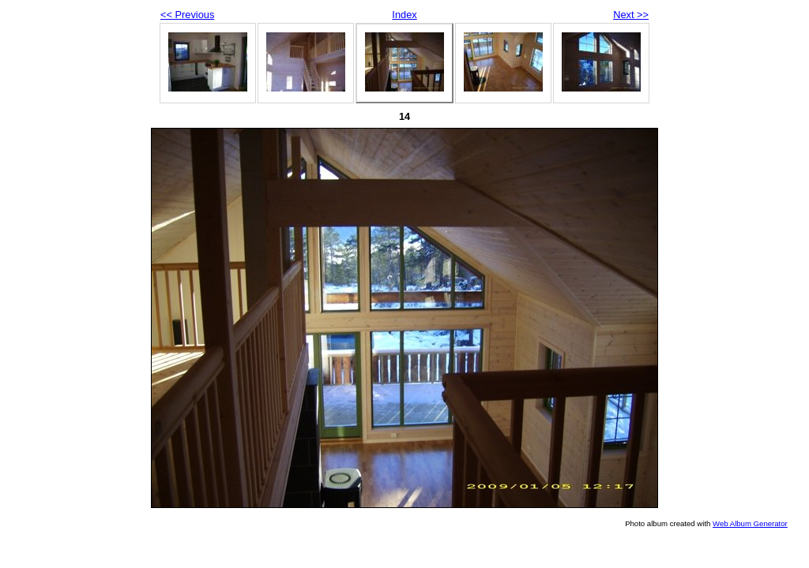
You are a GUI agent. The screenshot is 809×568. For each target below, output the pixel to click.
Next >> (631, 15)
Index (404, 15)
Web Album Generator (750, 523)
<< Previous (187, 15)
